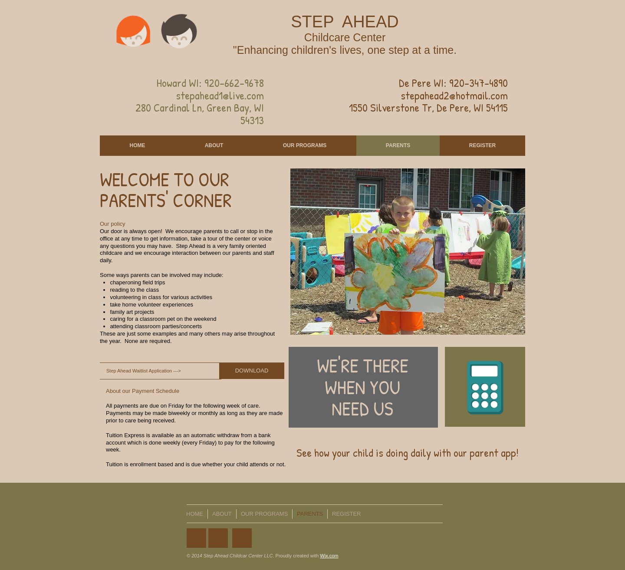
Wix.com (329, 555)
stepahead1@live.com (220, 95)
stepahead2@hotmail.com (454, 95)
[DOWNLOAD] (251, 370)
